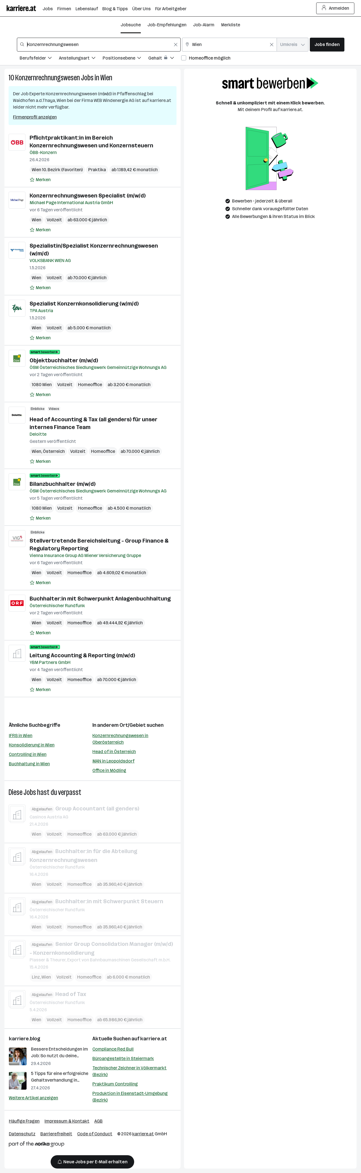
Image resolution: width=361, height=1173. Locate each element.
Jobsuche (131, 24)
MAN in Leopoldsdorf (113, 761)
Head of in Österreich (114, 751)
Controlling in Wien (27, 754)
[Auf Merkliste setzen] (40, 179)
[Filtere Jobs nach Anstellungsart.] (81, 59)
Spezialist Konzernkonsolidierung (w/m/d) (84, 303)
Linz (36, 977)
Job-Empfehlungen (166, 24)
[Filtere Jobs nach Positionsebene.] (125, 59)
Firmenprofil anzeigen (35, 117)
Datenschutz (22, 1133)
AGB (98, 1121)
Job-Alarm (203, 24)
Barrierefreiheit (56, 1133)
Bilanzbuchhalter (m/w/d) (62, 484)
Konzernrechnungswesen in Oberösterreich (120, 739)
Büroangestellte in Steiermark (123, 1058)
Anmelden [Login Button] (335, 8)
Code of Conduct (94, 1133)
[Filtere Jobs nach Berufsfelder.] (39, 59)
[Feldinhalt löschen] (176, 45)
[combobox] (99, 45)
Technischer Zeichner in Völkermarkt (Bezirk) (129, 1071)
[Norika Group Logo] (36, 1145)
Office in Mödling (109, 770)
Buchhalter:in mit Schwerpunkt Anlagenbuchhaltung (100, 598)
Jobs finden (327, 44)
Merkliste (230, 24)
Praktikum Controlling (115, 1084)
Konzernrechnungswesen (47, 77)
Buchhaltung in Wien (29, 763)
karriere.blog (24, 1039)
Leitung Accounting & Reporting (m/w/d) (82, 655)
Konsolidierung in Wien (31, 745)
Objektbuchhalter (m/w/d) (64, 360)
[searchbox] (99, 45)
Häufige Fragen (24, 1121)
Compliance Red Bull (113, 1049)
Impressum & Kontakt (67, 1121)
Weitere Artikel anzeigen (33, 1097)
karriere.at (153, 1039)
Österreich (54, 451)
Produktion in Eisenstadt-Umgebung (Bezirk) (130, 1097)
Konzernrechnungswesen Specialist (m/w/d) (88, 195)
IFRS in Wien (20, 735)
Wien (106, 77)
